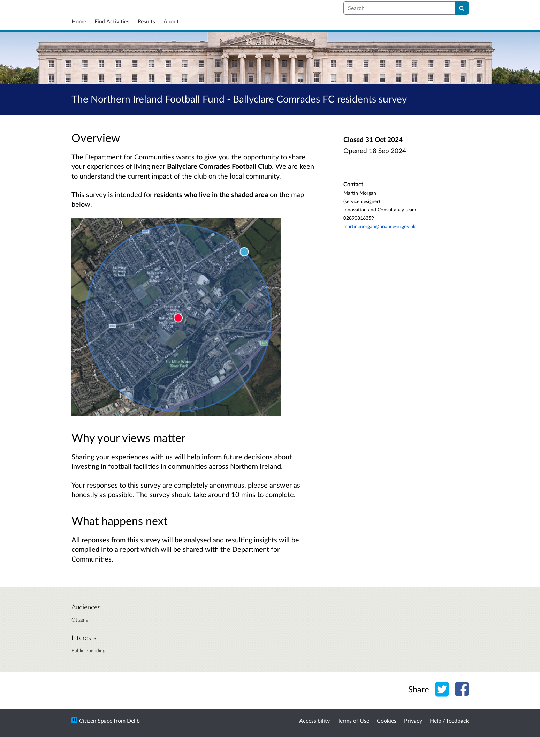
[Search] (462, 8)
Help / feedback (449, 720)
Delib (133, 720)
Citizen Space (95, 720)
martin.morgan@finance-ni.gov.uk (379, 226)
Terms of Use (353, 720)
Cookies (386, 720)
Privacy (413, 720)
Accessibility (314, 720)
